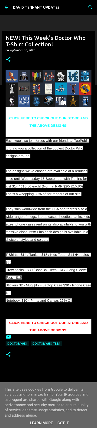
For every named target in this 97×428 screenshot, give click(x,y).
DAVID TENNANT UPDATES (36, 7)
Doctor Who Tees (46, 343)
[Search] (90, 7)
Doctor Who (17, 343)
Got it (63, 423)
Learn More (41, 423)
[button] (8, 60)
